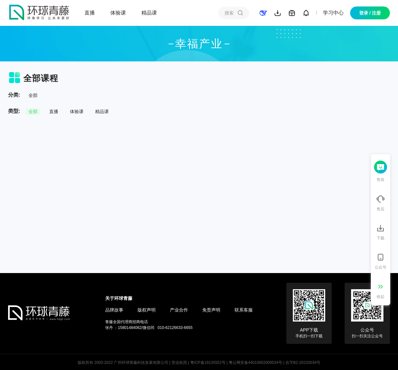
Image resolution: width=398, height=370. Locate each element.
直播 (89, 13)
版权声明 (147, 309)
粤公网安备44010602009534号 (255, 362)
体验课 (118, 13)
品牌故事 (114, 309)
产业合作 (179, 309)
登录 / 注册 (370, 13)
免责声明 (211, 309)
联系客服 (244, 309)
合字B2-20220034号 (302, 362)
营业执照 (179, 362)
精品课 (149, 13)
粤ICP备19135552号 (208, 362)
